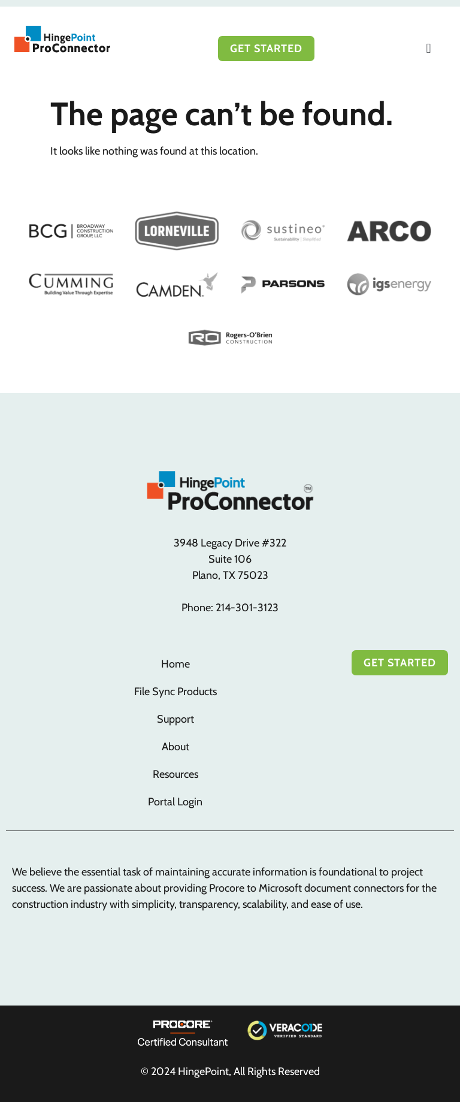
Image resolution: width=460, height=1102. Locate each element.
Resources (175, 774)
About (175, 746)
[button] (428, 48)
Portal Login (175, 801)
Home (175, 664)
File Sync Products (175, 691)
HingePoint (203, 1071)
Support (175, 719)
